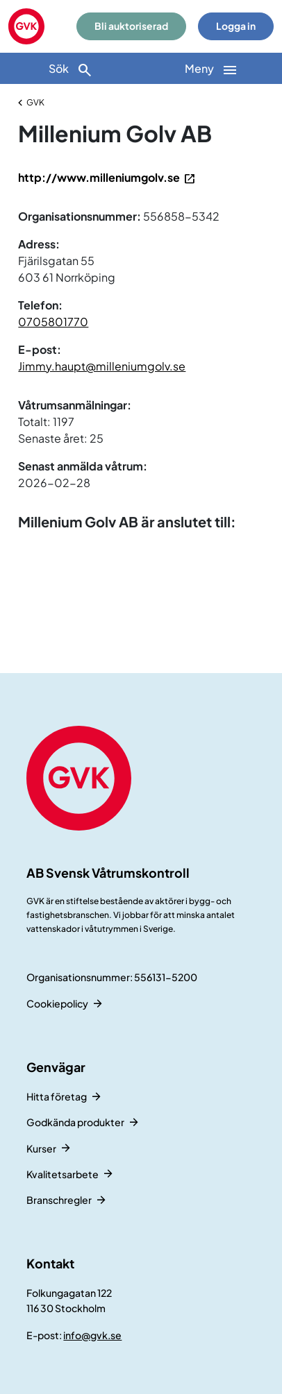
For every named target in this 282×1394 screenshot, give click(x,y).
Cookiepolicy (57, 1003)
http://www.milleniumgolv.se (99, 177)
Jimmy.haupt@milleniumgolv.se (101, 366)
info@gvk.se (92, 1335)
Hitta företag (56, 1096)
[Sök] (70, 68)
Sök (71, 69)
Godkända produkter (75, 1122)
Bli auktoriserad (131, 26)
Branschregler (59, 1199)
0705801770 (53, 321)
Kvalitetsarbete (62, 1174)
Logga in (236, 26)
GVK (35, 102)
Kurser (41, 1148)
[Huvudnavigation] (211, 68)
